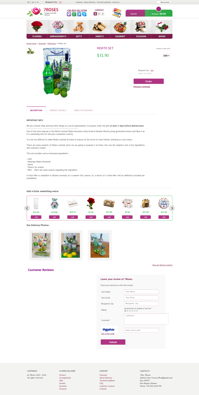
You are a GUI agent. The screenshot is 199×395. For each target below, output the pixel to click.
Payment (79, 2)
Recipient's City (107, 303)
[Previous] (27, 208)
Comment (105, 320)
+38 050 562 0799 (77, 10)
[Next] (172, 208)
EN (38, 2)
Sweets (62, 383)
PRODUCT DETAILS (58, 110)
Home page (31, 43)
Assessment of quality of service (138, 308)
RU (28, 2)
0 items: (159, 12)
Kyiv (60, 2)
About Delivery (89, 2)
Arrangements (65, 378)
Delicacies (52, 43)
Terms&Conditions (104, 2)
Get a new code (107, 333)
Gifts (61, 380)
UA (33, 2)
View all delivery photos (162, 265)
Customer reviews (107, 386)
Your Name (105, 292)
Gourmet (42, 43)
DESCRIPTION (36, 110)
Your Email (105, 298)
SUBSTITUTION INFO (83, 110)
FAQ (101, 383)
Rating (103, 310)
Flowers (62, 375)
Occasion (63, 389)
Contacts (115, 2)
